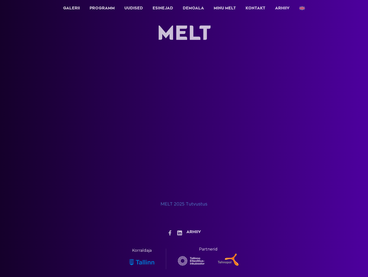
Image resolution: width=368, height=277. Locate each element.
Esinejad (163, 8)
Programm (102, 8)
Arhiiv (282, 8)
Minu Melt (225, 8)
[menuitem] (302, 8)
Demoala (193, 8)
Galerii (71, 8)
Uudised (133, 8)
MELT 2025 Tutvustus (184, 204)
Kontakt (255, 8)
